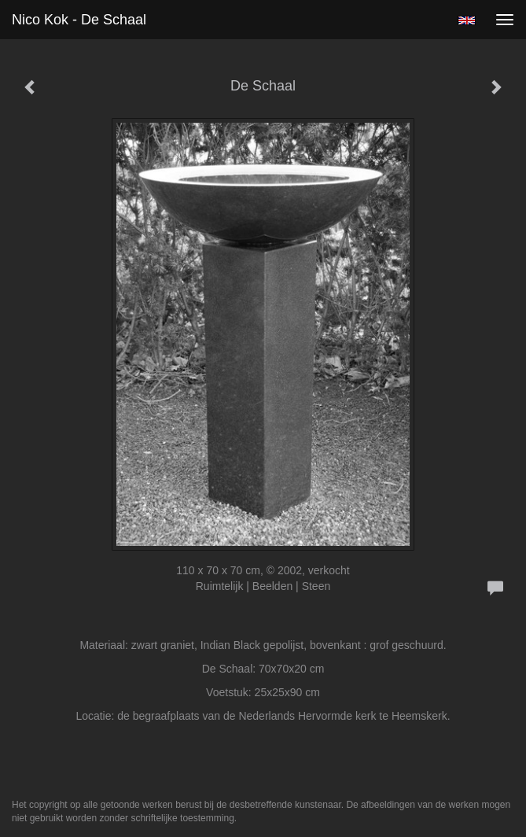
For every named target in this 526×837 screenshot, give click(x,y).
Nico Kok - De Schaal (79, 20)
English (467, 20)
